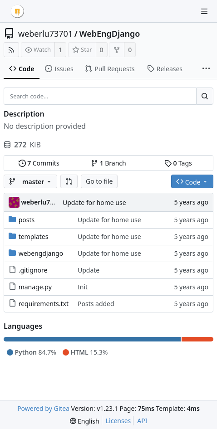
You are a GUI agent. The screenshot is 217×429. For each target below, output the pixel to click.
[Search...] (204, 96)
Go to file (99, 181)
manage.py (35, 287)
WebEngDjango (109, 33)
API (142, 420)
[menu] (84, 421)
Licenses (118, 420)
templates (34, 236)
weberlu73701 (45, 33)
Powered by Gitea (43, 408)
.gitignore (33, 270)
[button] (69, 181)
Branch (108, 163)
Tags (178, 163)
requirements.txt (44, 303)
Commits (39, 163)
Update (88, 270)
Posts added (96, 303)
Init (83, 287)
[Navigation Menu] (204, 11)
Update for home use (94, 202)
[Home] (17, 11)
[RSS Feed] (11, 49)
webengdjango (41, 253)
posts (27, 219)
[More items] (206, 69)
